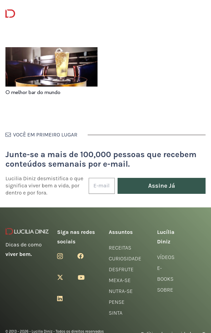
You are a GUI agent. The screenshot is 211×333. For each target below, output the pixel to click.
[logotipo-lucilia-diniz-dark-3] (33, 14)
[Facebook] (80, 256)
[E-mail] (102, 186)
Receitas (120, 247)
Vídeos (166, 257)
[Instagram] (60, 256)
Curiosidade (125, 258)
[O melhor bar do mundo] (51, 52)
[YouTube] (81, 277)
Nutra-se (121, 291)
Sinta (115, 313)
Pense (116, 302)
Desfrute (121, 269)
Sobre (165, 289)
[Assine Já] (162, 186)
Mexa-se (119, 280)
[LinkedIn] (60, 298)
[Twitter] (60, 277)
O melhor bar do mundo (32, 92)
